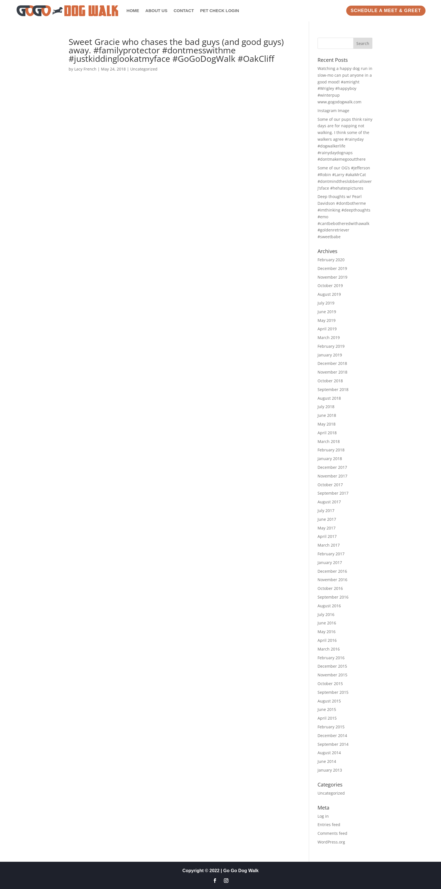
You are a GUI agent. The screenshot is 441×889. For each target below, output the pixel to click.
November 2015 (332, 674)
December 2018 (332, 363)
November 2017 (332, 476)
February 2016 (331, 657)
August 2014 (329, 752)
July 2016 (326, 614)
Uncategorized (144, 69)
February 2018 (331, 450)
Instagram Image (333, 110)
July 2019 (326, 303)
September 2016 (333, 597)
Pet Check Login (219, 10)
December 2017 (332, 467)
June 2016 (327, 623)
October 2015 (330, 683)
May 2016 (327, 631)
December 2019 (332, 268)
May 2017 (327, 528)
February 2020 (331, 259)
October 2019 (330, 285)
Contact (184, 10)
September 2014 (333, 744)
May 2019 (327, 320)
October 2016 (330, 588)
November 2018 (332, 372)
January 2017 (330, 562)
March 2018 (329, 441)
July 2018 (326, 406)
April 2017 (327, 536)
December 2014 (332, 735)
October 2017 (330, 484)
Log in (323, 816)
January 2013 (330, 770)
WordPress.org (331, 842)
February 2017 (331, 553)
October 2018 (330, 380)
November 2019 (332, 277)
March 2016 (329, 649)
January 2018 (330, 458)
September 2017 (333, 493)
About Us (156, 10)
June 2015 (327, 709)
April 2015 (327, 718)
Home (133, 10)
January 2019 (330, 355)
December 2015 (332, 666)
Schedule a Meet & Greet (386, 10)
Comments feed (332, 833)
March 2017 (329, 545)
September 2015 (333, 692)
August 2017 (329, 501)
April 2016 (327, 640)
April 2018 (327, 432)
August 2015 (329, 701)
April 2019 (327, 328)
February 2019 (331, 346)
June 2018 (327, 415)
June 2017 (327, 519)
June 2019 (327, 311)
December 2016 (332, 571)
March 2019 (329, 337)
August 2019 (329, 294)
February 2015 (331, 726)
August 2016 (329, 605)
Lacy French (85, 69)
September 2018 (333, 389)
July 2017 (326, 510)
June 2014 (327, 761)
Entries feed (329, 824)
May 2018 (327, 424)
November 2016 (332, 579)
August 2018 (329, 398)
